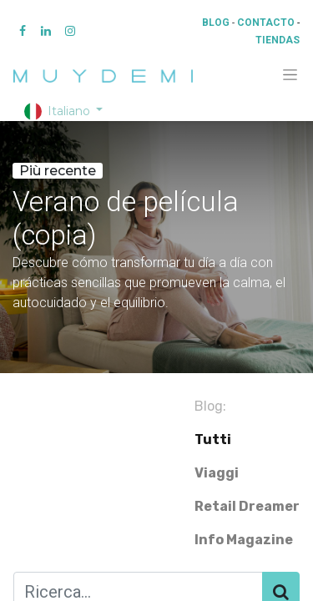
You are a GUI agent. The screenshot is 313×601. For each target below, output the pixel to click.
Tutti (212, 439)
